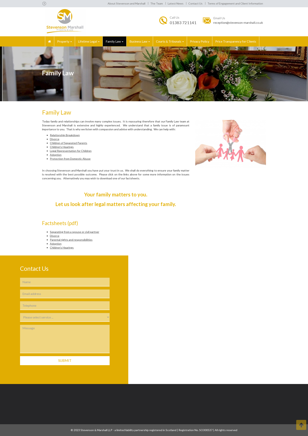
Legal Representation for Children (71, 150)
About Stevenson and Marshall (126, 3)
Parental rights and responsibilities (71, 239)
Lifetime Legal (89, 41)
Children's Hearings (62, 147)
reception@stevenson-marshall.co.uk (238, 22)
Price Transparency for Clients (235, 41)
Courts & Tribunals (170, 41)
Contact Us (195, 3)
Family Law (114, 41)
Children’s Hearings (62, 247)
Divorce (54, 139)
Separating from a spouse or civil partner (74, 232)
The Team (156, 3)
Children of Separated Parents (68, 143)
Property (64, 41)
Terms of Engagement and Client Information (235, 3)
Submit (65, 360)
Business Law (139, 41)
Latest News (175, 3)
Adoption (55, 154)
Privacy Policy (199, 41)
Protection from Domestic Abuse (70, 158)
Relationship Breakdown (65, 135)
